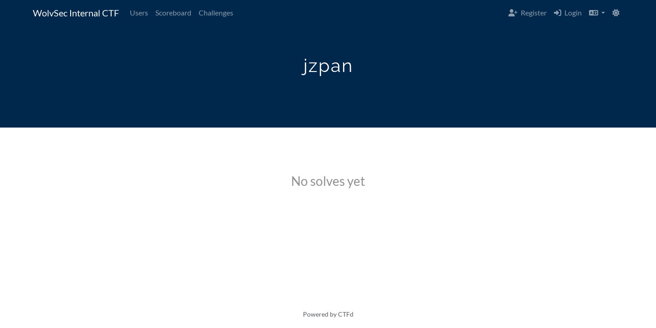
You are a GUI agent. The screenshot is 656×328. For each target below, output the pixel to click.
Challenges (216, 12)
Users (139, 12)
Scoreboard (173, 12)
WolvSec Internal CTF (76, 12)
